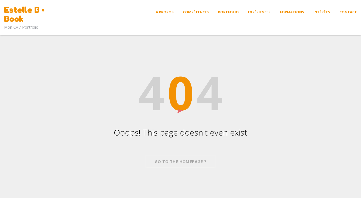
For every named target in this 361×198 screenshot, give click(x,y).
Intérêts (321, 12)
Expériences (259, 12)
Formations (292, 12)
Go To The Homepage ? (180, 161)
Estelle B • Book (24, 14)
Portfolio (228, 12)
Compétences (196, 12)
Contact (348, 12)
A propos (165, 12)
